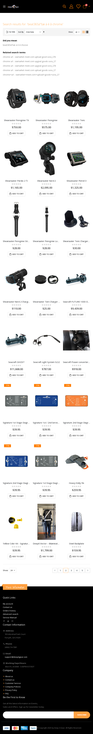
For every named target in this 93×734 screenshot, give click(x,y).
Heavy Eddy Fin (76, 483)
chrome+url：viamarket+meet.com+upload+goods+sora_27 (31, 74)
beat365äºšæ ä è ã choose (15, 45)
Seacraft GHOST (16, 362)
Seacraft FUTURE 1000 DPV (76, 301)
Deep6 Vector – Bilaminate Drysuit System (46, 543)
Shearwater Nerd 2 (46, 180)
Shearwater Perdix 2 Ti (16, 180)
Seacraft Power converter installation (76, 362)
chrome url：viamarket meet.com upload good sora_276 (29, 57)
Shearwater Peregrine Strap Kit (16, 241)
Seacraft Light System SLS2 (46, 362)
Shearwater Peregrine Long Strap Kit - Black (46, 241)
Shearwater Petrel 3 (76, 180)
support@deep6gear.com (16, 657)
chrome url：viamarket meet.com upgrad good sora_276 (29, 65)
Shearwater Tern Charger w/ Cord (46, 301)
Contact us (7, 607)
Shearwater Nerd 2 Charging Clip (16, 301)
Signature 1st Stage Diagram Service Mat (46, 483)
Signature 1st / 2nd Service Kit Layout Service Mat (46, 422)
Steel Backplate (76, 543)
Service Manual (10, 617)
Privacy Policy (11, 690)
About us (9, 676)
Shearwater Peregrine (46, 120)
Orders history (9, 610)
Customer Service (13, 683)
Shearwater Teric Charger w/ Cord (76, 241)
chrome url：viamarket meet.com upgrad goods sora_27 (29, 61)
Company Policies (13, 686)
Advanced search (10, 614)
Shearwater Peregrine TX (16, 120)
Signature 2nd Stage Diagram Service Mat (16, 483)
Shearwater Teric (76, 120)
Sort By (21, 32)
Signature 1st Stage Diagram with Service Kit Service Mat (16, 422)
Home (4, 16)
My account (8, 603)
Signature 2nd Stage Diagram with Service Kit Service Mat (76, 422)
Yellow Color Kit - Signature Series (16, 543)
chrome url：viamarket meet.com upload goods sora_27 (29, 70)
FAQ (7, 693)
